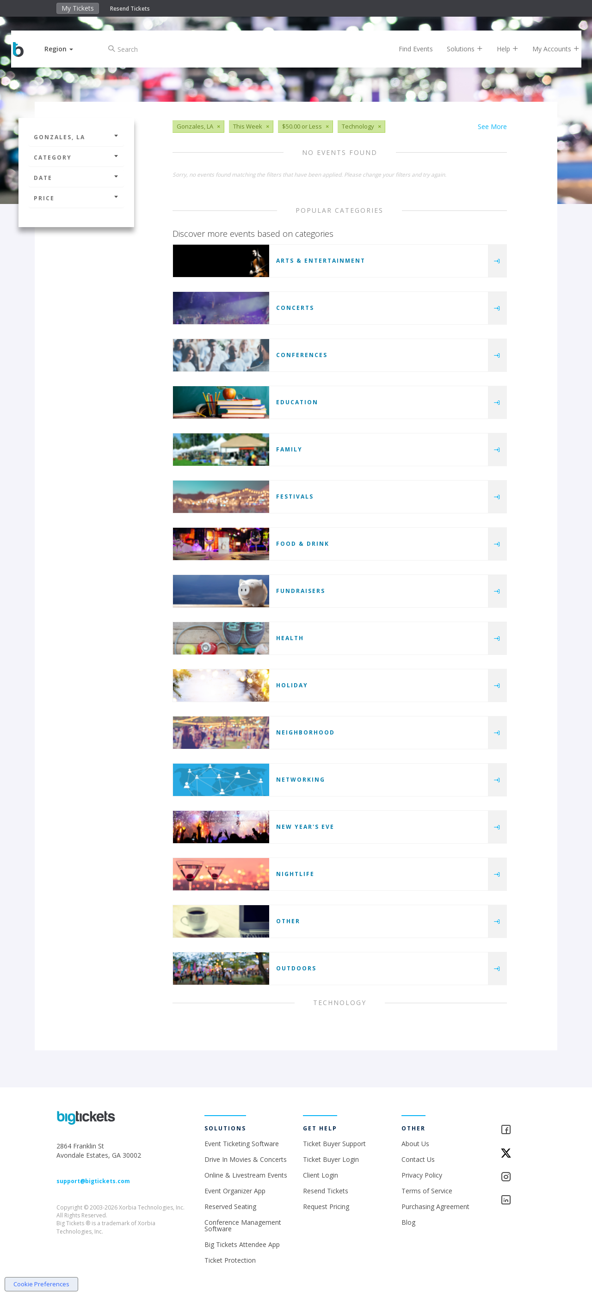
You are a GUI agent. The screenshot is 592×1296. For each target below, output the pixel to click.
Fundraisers (300, 591)
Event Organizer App (234, 1190)
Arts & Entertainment (320, 261)
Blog (408, 1222)
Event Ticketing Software (241, 1143)
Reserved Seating (230, 1206)
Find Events (409, 48)
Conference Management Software (242, 1225)
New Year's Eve (305, 827)
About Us (415, 1143)
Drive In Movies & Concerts (245, 1159)
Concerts (295, 308)
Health (290, 638)
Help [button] (501, 48)
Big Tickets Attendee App (242, 1244)
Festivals (295, 496)
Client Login (320, 1175)
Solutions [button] (458, 48)
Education (297, 402)
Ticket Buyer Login (331, 1159)
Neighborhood (305, 732)
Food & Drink (302, 544)
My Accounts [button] (549, 48)
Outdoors (296, 968)
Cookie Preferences (41, 1284)
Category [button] (76, 157)
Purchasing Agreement (435, 1206)
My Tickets (78, 8)
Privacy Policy (421, 1175)
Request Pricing (326, 1206)
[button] (66, 48)
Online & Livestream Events (245, 1175)
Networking (300, 780)
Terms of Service (426, 1190)
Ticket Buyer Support (334, 1143)
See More (492, 126)
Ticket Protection (230, 1260)
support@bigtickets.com (93, 1181)
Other (288, 921)
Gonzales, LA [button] (76, 137)
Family (289, 449)
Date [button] (76, 178)
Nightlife (295, 874)
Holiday (292, 685)
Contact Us (418, 1159)
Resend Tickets (130, 8)
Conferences (301, 355)
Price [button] (76, 198)
